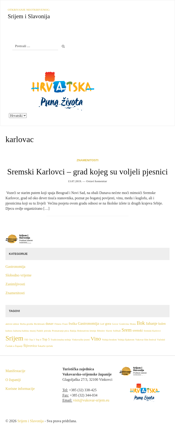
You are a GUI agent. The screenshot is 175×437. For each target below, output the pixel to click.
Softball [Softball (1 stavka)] (117, 331)
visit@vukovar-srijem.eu (91, 400)
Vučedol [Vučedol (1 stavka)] (161, 339)
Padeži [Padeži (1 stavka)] (40, 331)
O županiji (13, 380)
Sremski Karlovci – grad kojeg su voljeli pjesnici (87, 171)
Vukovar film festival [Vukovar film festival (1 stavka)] (145, 339)
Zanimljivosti (15, 284)
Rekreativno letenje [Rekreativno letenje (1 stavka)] (86, 331)
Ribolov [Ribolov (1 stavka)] (101, 331)
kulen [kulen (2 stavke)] (162, 323)
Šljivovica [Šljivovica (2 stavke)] (30, 346)
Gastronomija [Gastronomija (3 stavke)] (88, 323)
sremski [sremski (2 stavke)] (138, 330)
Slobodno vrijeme (18, 275)
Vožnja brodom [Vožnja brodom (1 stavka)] (109, 339)
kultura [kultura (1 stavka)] (8, 331)
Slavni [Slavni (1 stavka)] (109, 331)
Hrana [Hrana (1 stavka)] (133, 324)
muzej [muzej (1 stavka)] (33, 331)
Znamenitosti (87, 160)
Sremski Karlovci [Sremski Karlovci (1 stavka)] (152, 331)
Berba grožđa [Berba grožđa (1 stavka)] (26, 324)
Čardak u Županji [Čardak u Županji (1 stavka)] (14, 346)
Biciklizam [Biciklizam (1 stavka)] (39, 324)
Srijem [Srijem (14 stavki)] (14, 338)
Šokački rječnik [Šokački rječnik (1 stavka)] (45, 346)
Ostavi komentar (96, 181)
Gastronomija (15, 266)
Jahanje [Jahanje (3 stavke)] (151, 323)
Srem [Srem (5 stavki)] (127, 330)
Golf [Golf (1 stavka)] (102, 324)
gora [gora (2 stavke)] (108, 323)
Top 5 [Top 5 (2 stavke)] (46, 339)
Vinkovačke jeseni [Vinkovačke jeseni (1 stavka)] (81, 339)
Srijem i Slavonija (30, 421)
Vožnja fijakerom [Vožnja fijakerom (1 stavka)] (126, 339)
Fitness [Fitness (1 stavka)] (57, 324)
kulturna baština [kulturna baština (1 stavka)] (21, 331)
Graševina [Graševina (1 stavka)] (124, 324)
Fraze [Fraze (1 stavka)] (65, 324)
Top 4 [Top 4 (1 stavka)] (38, 339)
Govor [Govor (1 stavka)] (115, 324)
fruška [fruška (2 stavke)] (73, 323)
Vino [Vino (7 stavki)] (96, 339)
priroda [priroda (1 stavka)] (47, 331)
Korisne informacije (20, 389)
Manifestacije (15, 371)
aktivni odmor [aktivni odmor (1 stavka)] (12, 324)
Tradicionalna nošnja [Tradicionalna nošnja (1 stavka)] (61, 339)
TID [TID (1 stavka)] (26, 339)
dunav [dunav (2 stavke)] (50, 323)
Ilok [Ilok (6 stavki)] (141, 323)
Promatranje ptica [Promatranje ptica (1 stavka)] (60, 331)
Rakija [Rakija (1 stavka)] (73, 331)
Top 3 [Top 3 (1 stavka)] (32, 339)
